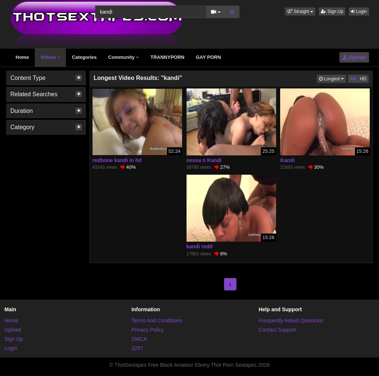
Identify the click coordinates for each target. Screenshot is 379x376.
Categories (84, 57)
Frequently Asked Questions (291, 320)
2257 (137, 348)
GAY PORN (208, 57)
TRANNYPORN (167, 57)
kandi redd (200, 246)
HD (363, 78)
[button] (300, 11)
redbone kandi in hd (117, 160)
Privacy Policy (147, 330)
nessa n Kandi (204, 160)
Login (359, 11)
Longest (332, 78)
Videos (50, 57)
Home (22, 57)
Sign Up (332, 11)
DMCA (139, 339)
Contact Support (277, 330)
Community (123, 57)
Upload (354, 57)
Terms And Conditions (156, 320)
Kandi (287, 160)
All (353, 78)
